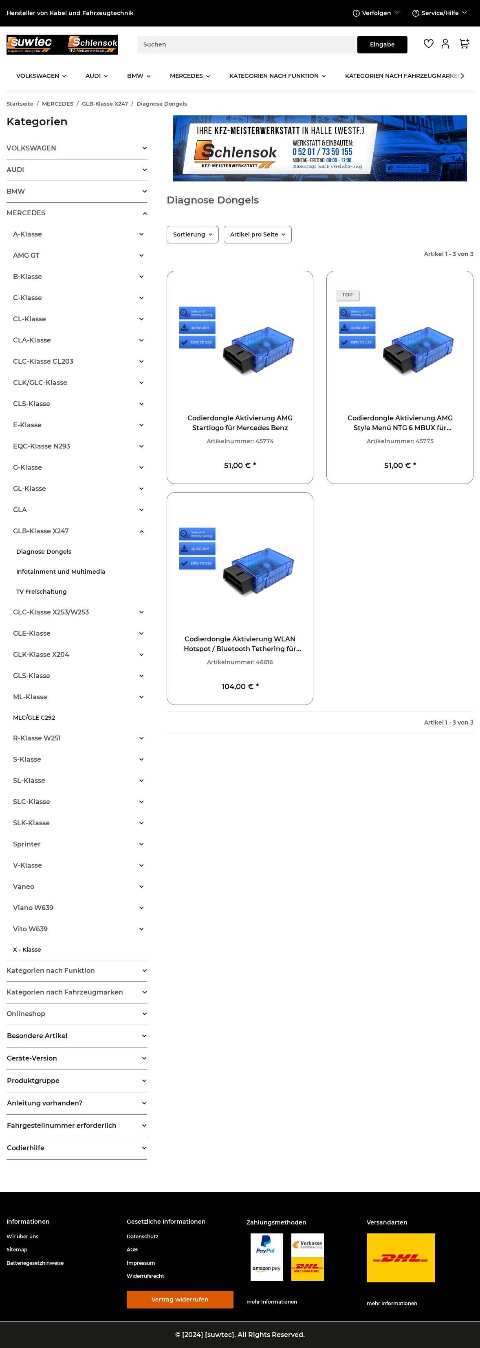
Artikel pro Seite (254, 234)
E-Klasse (27, 425)
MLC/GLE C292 (34, 717)
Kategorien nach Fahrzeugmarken (65, 992)
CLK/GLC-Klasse (40, 383)
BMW (16, 191)
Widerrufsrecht (145, 1276)
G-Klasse (27, 467)
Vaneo (23, 887)
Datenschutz (142, 1236)
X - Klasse (27, 949)
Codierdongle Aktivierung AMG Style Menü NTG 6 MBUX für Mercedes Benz (400, 423)
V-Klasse (27, 865)
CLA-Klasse (32, 340)
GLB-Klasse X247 (41, 531)
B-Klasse (27, 277)
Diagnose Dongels (43, 551)
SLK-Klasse (31, 823)
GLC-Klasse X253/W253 (51, 612)
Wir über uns (22, 1236)
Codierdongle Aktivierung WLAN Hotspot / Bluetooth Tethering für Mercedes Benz (240, 644)
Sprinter (27, 844)
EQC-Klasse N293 (41, 446)
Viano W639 (33, 908)
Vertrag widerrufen (180, 1299)
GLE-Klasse (32, 633)
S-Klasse (27, 759)
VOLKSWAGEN (31, 148)
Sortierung (189, 234)
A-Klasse (27, 234)
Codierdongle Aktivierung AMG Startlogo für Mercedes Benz (240, 423)
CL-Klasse (29, 319)
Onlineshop (26, 1014)
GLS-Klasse (31, 676)
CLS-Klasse (31, 404)
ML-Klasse (30, 697)
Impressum (141, 1263)
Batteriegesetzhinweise (35, 1263)
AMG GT (26, 255)
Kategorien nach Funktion (51, 971)
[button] (447, 43)
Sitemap (17, 1249)
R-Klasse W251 (37, 738)
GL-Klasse (29, 489)
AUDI (15, 170)
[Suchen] (247, 44)
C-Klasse (27, 298)
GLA (20, 510)
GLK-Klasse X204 (41, 655)
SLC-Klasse (31, 802)
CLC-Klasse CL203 (43, 361)
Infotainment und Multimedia (61, 571)
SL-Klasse (29, 780)
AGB (132, 1249)
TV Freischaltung (41, 591)
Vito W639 (30, 929)
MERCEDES (26, 213)
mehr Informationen (272, 1302)
